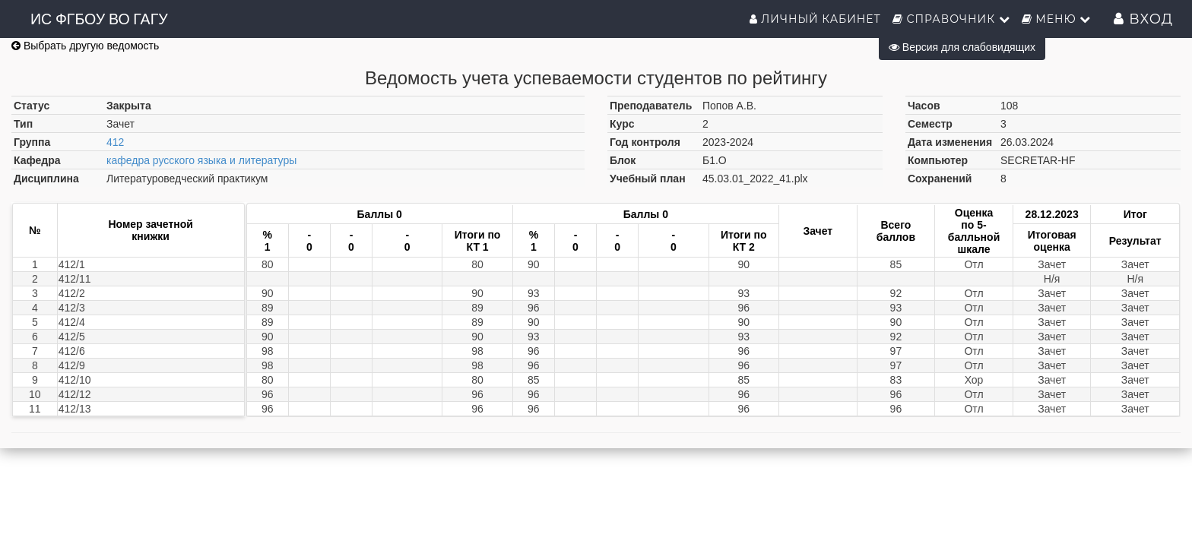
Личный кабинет (815, 19)
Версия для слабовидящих (962, 47)
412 (115, 142)
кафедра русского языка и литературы (201, 160)
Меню (1057, 19)
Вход (1143, 19)
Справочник (951, 19)
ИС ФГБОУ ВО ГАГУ (99, 19)
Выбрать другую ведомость (85, 46)
